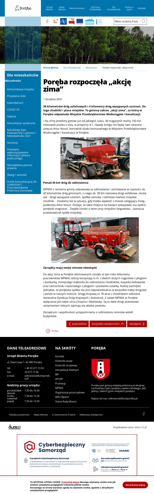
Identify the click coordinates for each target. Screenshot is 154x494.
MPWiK (59, 388)
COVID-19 (13, 109)
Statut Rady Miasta (65, 401)
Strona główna (50, 67)
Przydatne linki (16, 96)
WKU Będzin (62, 397)
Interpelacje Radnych (67, 370)
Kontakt (59, 356)
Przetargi (60, 383)
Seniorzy (12, 142)
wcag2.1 (55, 21)
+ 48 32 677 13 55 (34, 368)
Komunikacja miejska (20, 89)
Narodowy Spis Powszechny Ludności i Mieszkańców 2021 (21, 133)
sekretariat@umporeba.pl (37, 377)
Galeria (11, 116)
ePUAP (59, 379)
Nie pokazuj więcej (135, 484)
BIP (71, 21)
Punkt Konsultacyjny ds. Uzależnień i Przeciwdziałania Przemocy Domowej (22, 186)
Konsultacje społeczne (21, 123)
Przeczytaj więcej (70, 482)
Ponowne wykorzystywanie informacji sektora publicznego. (18, 154)
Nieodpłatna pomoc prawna (19, 166)
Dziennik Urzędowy (66, 365)
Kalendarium (15, 103)
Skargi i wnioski (17, 175)
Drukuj (55, 330)
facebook (47, 21)
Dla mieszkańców (72, 67)
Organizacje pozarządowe (70, 392)
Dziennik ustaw (63, 361)
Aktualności (91, 67)
